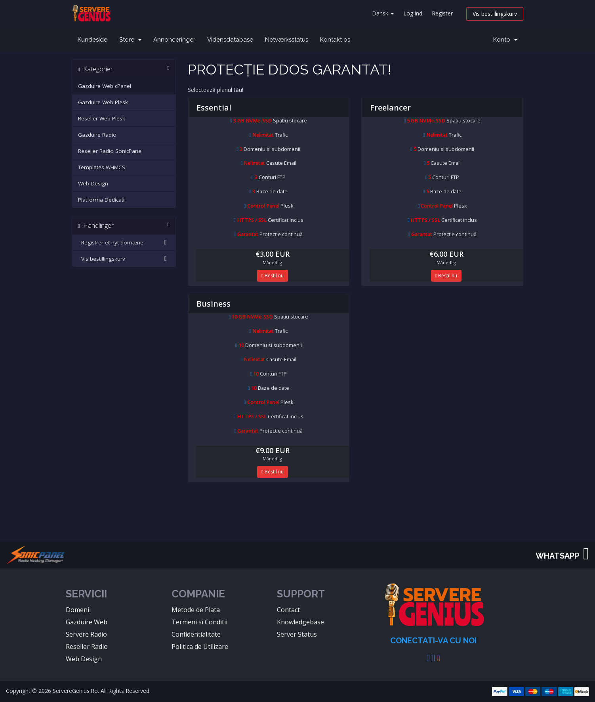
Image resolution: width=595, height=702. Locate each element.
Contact (288, 609)
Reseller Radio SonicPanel (110, 151)
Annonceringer (174, 39)
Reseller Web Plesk (101, 118)
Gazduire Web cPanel (104, 86)
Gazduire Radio (97, 134)
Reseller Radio (87, 646)
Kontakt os (335, 39)
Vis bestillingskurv (495, 13)
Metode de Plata (196, 609)
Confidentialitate (196, 634)
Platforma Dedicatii (102, 199)
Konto (505, 39)
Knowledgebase (300, 622)
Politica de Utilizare (200, 646)
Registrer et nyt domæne (124, 242)
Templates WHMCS (101, 167)
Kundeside (92, 39)
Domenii (78, 609)
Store (130, 39)
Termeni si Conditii (199, 622)
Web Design (93, 183)
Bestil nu (272, 275)
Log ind (412, 13)
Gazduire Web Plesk (103, 102)
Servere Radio (86, 634)
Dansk (383, 13)
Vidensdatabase (230, 39)
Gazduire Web (86, 622)
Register (442, 13)
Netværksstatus (286, 39)
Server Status (297, 634)
